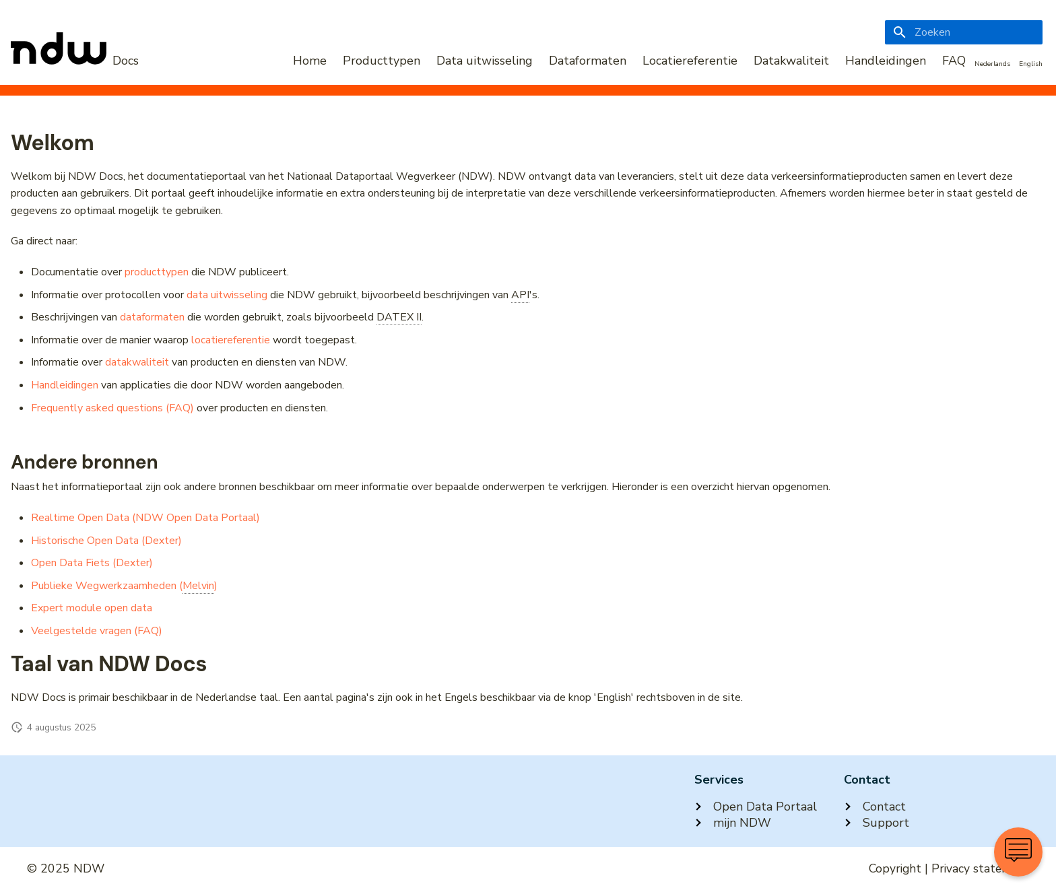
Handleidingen (885, 61)
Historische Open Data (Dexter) (106, 540)
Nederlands (992, 64)
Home (310, 61)
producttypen (157, 272)
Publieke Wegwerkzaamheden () (124, 586)
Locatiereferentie (689, 61)
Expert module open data (91, 608)
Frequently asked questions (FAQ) (112, 408)
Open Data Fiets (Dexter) (92, 562)
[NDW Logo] (75, 61)
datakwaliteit (137, 362)
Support (876, 823)
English (1031, 64)
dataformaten (152, 317)
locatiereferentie (230, 340)
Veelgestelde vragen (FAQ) (96, 630)
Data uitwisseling (484, 61)
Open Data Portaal (755, 806)
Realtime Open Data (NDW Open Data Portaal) (145, 517)
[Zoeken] (964, 32)
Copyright (895, 868)
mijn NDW (732, 823)
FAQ (954, 61)
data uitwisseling (227, 294)
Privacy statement (980, 868)
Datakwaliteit (791, 61)
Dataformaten (587, 61)
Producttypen (381, 61)
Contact (875, 806)
